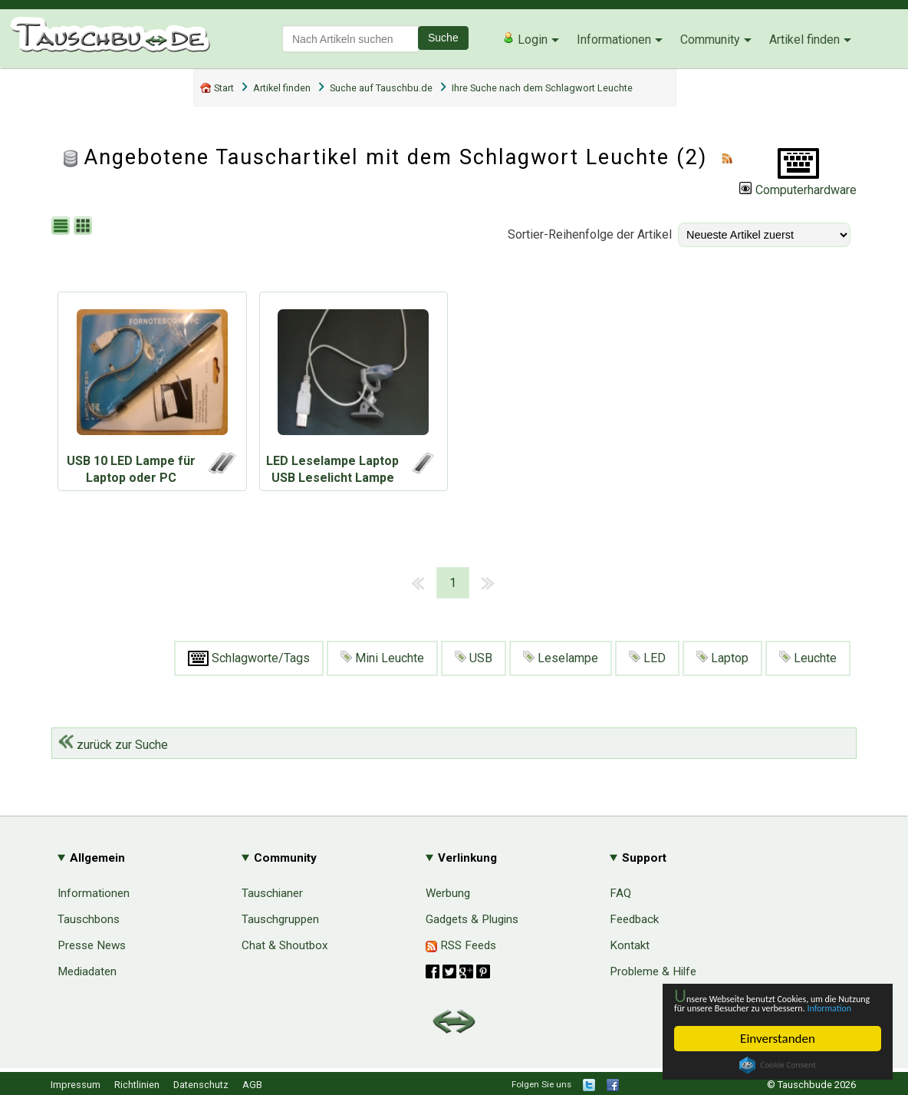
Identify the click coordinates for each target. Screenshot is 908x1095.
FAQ (620, 893)
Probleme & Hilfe (653, 971)
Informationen (614, 39)
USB (473, 658)
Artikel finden (804, 39)
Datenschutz (201, 1084)
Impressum (75, 1084)
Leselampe (560, 658)
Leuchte (808, 658)
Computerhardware (798, 190)
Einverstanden (777, 1039)
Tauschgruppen (280, 919)
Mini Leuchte (382, 658)
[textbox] (350, 39)
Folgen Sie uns (541, 1084)
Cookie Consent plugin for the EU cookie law (777, 1065)
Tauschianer (272, 893)
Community (710, 39)
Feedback (634, 919)
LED (647, 658)
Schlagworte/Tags (249, 659)
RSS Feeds (461, 945)
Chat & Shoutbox (285, 945)
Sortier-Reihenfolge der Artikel (590, 234)
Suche (443, 37)
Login (525, 39)
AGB (252, 1084)
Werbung (448, 893)
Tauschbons (89, 919)
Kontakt (630, 945)
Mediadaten (87, 971)
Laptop (722, 658)
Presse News (92, 945)
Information (770, 1006)
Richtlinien (137, 1084)
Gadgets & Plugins (472, 919)
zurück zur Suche (113, 744)
